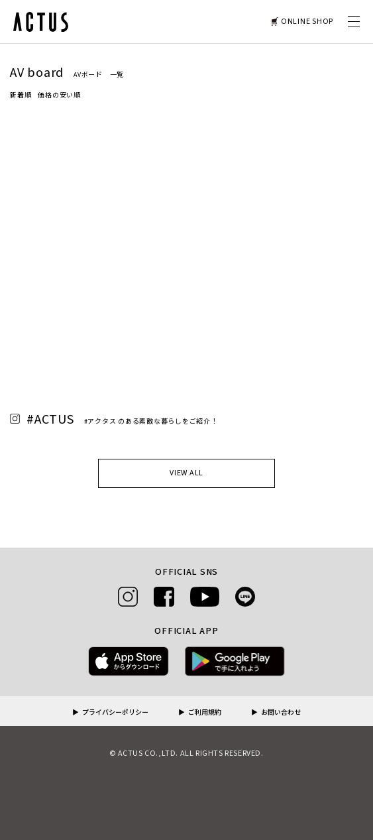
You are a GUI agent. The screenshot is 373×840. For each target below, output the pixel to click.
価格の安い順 (59, 95)
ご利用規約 (204, 712)
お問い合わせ (281, 712)
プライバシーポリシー (115, 712)
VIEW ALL (186, 473)
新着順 (20, 95)
